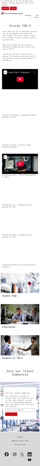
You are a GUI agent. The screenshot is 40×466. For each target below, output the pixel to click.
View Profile (36, 16)
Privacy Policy (20, 444)
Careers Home (9, 296)
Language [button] (28, 16)
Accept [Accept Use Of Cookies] (5, 8)
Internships (8, 327)
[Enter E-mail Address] (20, 410)
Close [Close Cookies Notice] (13, 8)
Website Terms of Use (20, 441)
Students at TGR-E (12, 358)
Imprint (20, 437)
